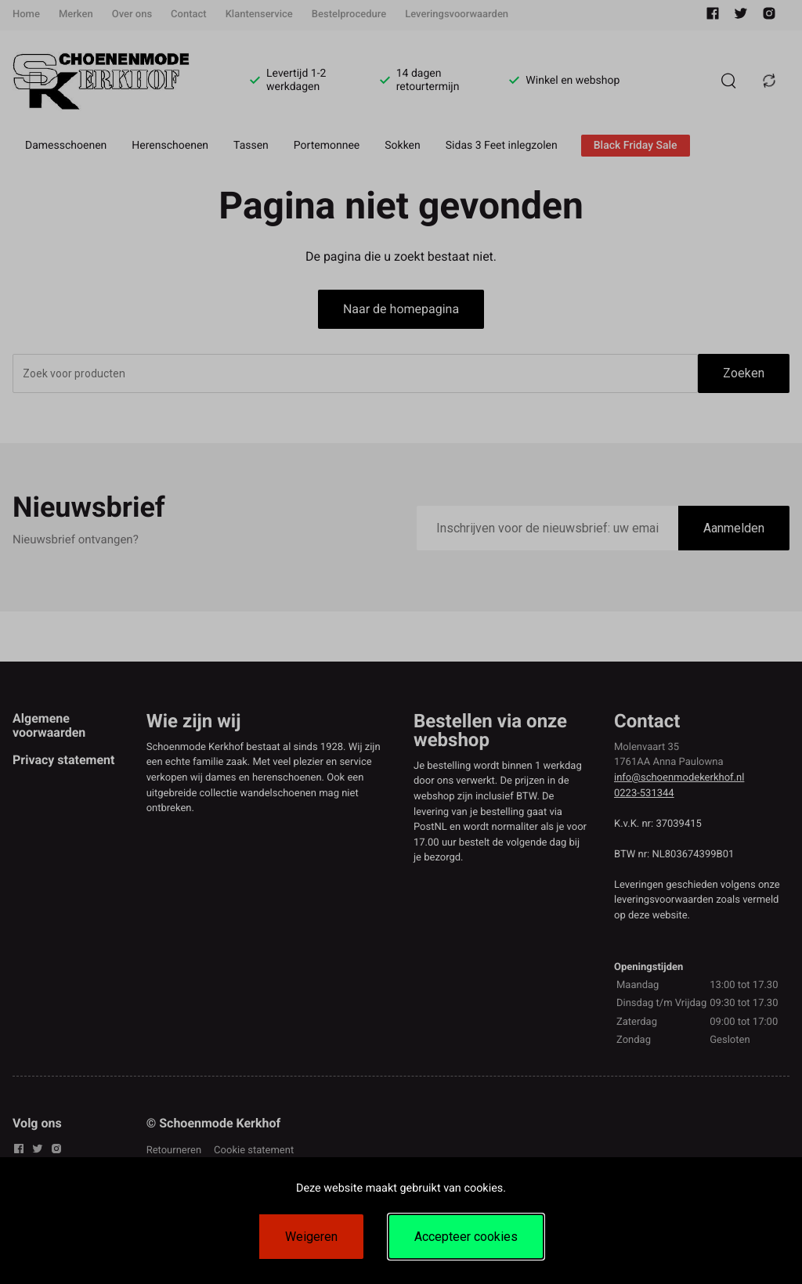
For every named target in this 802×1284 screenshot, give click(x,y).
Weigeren (311, 1236)
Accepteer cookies (466, 1236)
